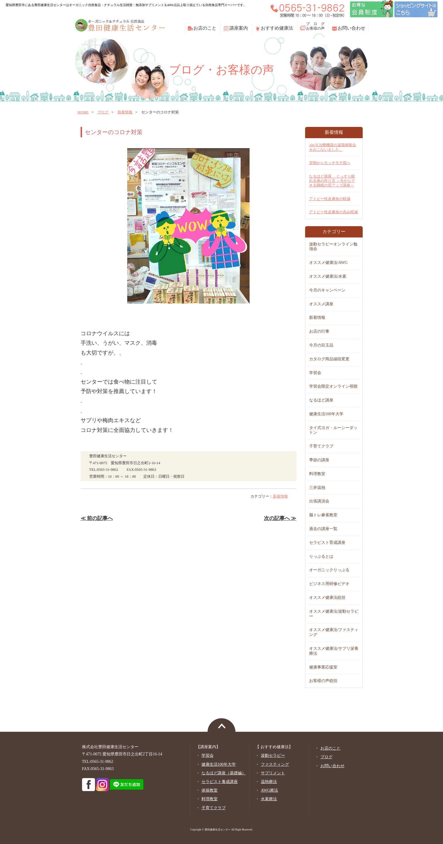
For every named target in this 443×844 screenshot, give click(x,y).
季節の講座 (319, 460)
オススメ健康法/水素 (328, 276)
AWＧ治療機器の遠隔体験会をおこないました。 (332, 147)
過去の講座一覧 (323, 529)
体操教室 (209, 790)
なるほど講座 (321, 400)
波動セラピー (273, 755)
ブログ (103, 112)
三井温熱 (317, 487)
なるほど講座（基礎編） (223, 773)
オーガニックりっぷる (329, 570)
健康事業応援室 (323, 667)
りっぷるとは (321, 556)
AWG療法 (269, 790)
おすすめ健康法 (277, 28)
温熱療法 (269, 782)
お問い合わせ (351, 28)
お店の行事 (319, 331)
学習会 (315, 373)
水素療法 (269, 799)
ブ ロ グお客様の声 (315, 26)
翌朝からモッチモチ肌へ (329, 163)
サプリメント (273, 773)
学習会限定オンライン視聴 (333, 386)
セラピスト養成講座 (219, 782)
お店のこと (204, 28)
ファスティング (275, 764)
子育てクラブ (321, 446)
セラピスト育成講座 (327, 542)
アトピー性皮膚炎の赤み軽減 (333, 212)
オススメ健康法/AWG (328, 262)
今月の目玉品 (321, 345)
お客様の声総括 (323, 681)
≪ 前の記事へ (97, 518)
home (83, 112)
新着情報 (124, 112)
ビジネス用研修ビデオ (329, 584)
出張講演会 (319, 501)
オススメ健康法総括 (327, 597)
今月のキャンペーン (327, 290)
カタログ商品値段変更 (329, 359)
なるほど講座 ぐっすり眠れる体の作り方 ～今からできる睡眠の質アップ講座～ (332, 180)
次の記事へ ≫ (280, 518)
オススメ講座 (321, 304)
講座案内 (238, 28)
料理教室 (317, 474)
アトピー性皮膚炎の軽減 (329, 199)
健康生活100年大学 (326, 414)
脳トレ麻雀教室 (323, 515)
